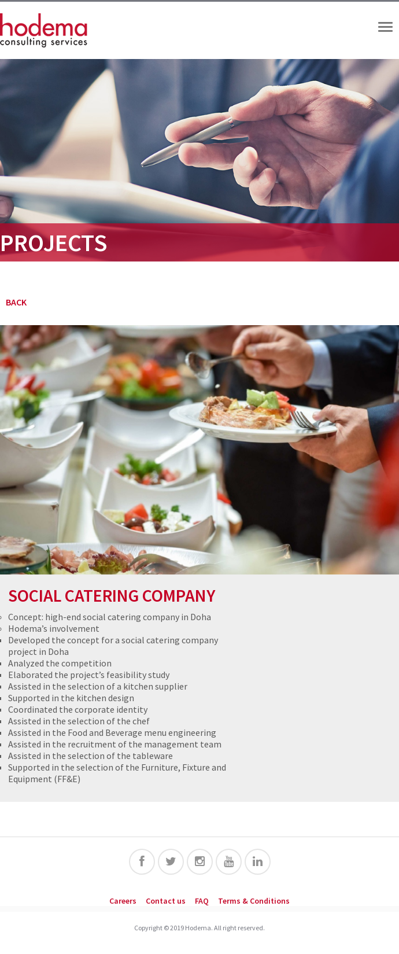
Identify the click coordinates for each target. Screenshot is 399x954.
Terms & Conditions (254, 901)
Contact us (166, 901)
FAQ (202, 901)
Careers (122, 901)
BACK (16, 302)
